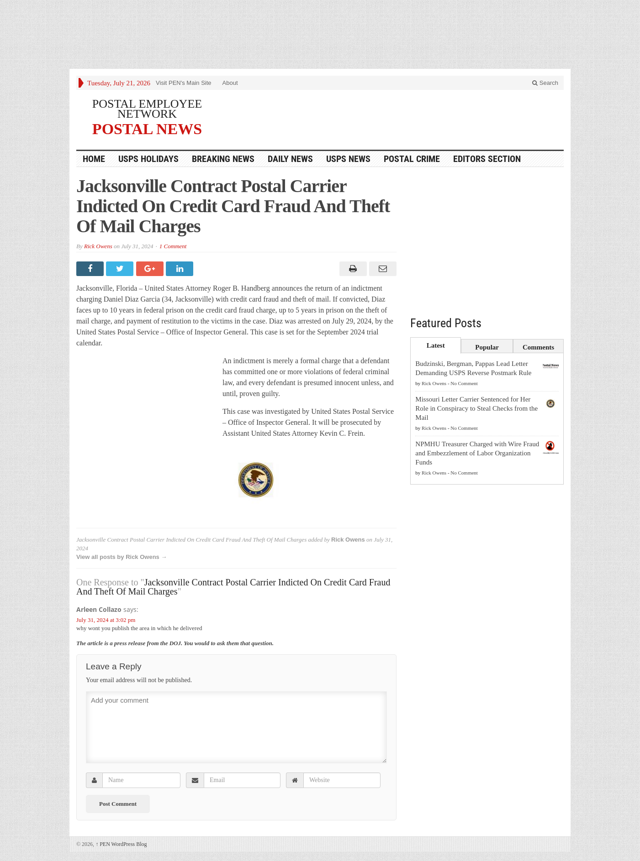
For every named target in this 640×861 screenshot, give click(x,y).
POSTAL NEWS (147, 128)
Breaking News (223, 158)
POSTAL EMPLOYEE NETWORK (147, 108)
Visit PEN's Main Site (183, 82)
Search (545, 82)
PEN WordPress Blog (121, 844)
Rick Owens (98, 246)
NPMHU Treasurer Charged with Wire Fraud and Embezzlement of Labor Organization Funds (477, 453)
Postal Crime (412, 158)
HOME (94, 158)
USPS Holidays (148, 158)
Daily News (290, 158)
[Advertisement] (320, 36)
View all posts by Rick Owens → (121, 556)
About (230, 82)
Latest (436, 345)
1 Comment (173, 246)
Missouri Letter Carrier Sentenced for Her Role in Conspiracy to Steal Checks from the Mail (476, 408)
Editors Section (487, 158)
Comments (538, 347)
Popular (487, 347)
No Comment (464, 383)
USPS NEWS (348, 158)
